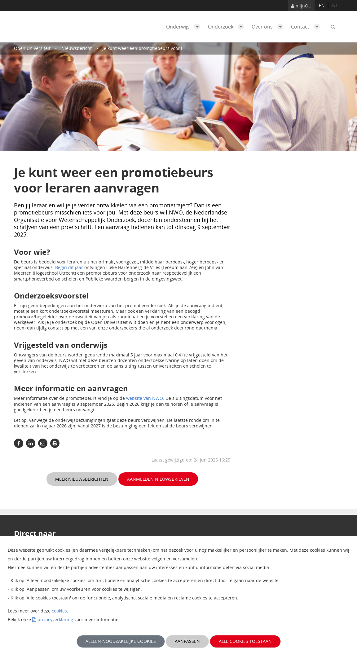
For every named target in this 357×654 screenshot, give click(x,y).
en (322, 5)
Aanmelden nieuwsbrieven (158, 479)
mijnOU (301, 6)
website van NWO (144, 398)
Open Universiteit (32, 48)
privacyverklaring (55, 619)
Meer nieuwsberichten (81, 479)
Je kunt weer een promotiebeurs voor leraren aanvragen (161, 48)
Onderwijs (184, 26)
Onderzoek (227, 26)
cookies (59, 611)
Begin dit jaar (69, 267)
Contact (307, 26)
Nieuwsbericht (76, 48)
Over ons (269, 26)
